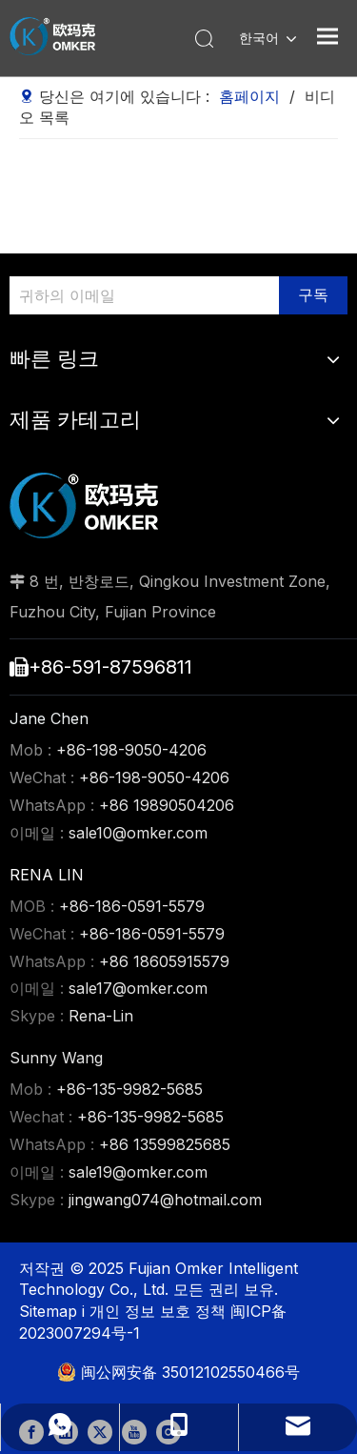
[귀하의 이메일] (139, 295)
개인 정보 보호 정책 (159, 1311)
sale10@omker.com (138, 832)
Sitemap (50, 1311)
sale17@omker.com (138, 988)
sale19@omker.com (138, 1171)
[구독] (313, 295)
